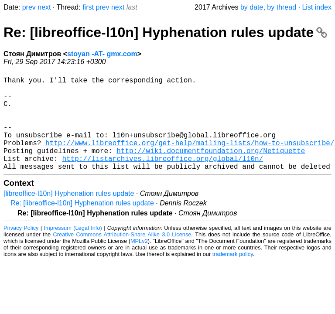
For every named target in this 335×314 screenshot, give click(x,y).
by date (251, 7)
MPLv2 (139, 262)
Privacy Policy (20, 249)
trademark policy (232, 275)
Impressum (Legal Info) (73, 249)
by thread (281, 7)
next (44, 7)
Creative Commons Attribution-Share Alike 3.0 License (122, 255)
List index (317, 7)
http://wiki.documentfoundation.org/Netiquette (210, 168)
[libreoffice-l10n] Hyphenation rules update (68, 214)
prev (29, 7)
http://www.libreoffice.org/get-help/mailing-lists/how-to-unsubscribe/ (189, 158)
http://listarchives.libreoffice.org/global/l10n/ (162, 177)
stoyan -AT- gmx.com (102, 54)
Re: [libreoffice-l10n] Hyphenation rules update (165, 32)
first (88, 7)
